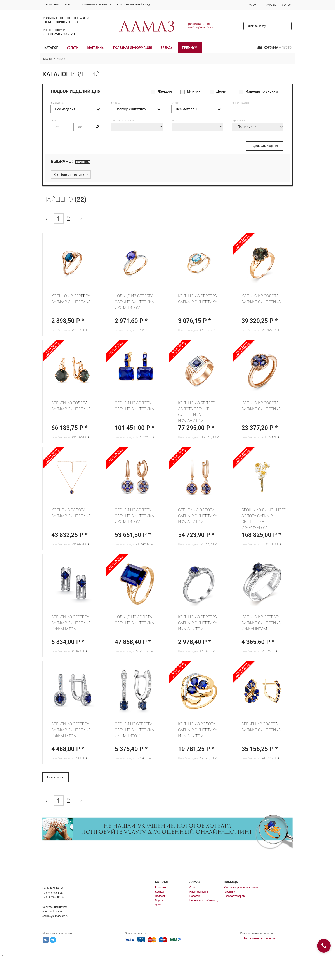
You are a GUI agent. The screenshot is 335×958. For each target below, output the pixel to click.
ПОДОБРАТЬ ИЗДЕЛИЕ (265, 146)
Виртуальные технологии (259, 938)
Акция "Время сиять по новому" (243, 242)
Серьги (159, 900)
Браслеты (161, 887)
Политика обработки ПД (204, 900)
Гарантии (229, 891)
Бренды (167, 47)
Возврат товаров (234, 896)
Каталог (51, 47)
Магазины (95, 47)
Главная (47, 58)
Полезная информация (132, 47)
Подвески (161, 896)
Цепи (158, 904)
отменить (83, 162)
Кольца (159, 891)
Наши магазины (199, 891)
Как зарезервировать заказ (241, 887)
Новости (194, 896)
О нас (192, 887)
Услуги (72, 47)
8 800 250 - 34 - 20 (59, 34)
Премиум (189, 47)
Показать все (55, 777)
